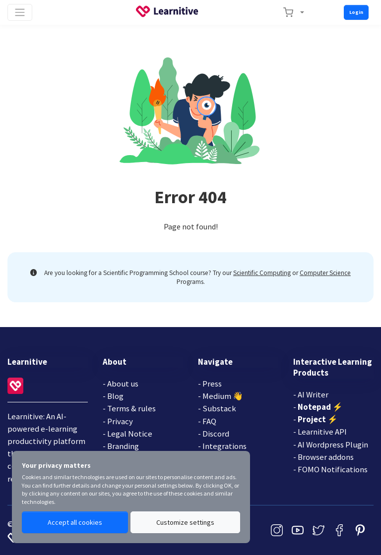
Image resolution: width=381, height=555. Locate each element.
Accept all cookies (75, 522)
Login (356, 12)
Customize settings (185, 522)
